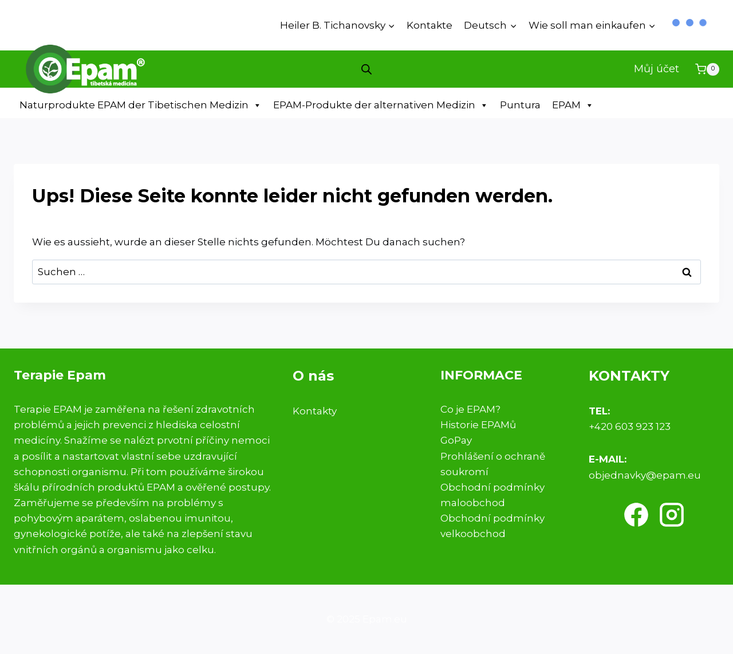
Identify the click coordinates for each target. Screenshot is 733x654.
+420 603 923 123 (630, 426)
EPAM (573, 105)
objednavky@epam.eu (645, 475)
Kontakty (315, 411)
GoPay (456, 440)
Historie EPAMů (478, 424)
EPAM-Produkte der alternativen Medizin (380, 105)
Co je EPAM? (470, 409)
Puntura (520, 105)
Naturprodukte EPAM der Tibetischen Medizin (140, 105)
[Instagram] (671, 514)
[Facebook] (636, 514)
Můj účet (656, 68)
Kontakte (429, 25)
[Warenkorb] (707, 69)
